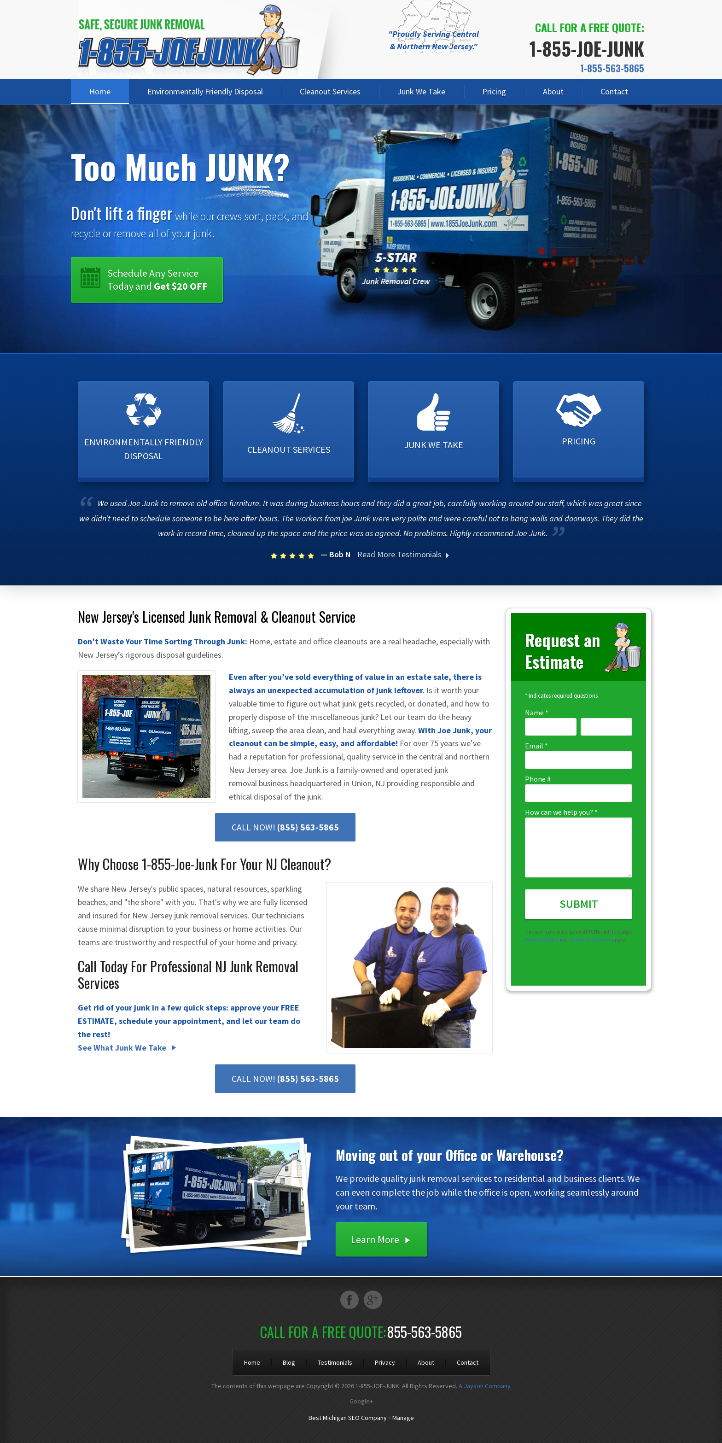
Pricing (494, 91)
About (553, 91)
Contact (614, 91)
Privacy (385, 1362)
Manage (403, 1418)
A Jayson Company (485, 1386)
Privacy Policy (542, 939)
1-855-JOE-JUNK (587, 48)
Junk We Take (421, 91)
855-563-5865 (424, 1331)
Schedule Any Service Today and (157, 279)
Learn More (375, 1239)
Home (100, 91)
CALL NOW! (285, 827)
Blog (289, 1362)
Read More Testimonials (404, 554)
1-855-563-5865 (612, 68)
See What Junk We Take (122, 1047)
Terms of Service (590, 939)
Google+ (361, 1401)
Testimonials (335, 1362)
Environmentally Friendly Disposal (205, 91)
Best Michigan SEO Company (348, 1418)
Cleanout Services (330, 91)
